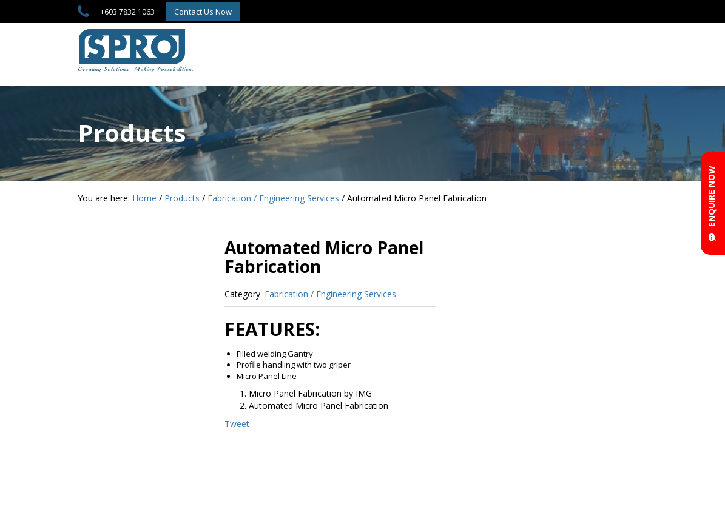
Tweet (236, 423)
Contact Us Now (203, 11)
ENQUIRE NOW (711, 203)
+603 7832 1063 (127, 12)
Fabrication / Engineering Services (330, 294)
